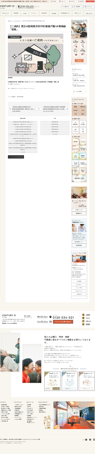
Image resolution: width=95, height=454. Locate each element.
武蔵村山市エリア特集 (6, 410)
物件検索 (48, 388)
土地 (83, 131)
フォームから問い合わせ (63, 321)
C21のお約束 (30, 410)
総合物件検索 (4, 404)
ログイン (88, 318)
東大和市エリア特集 (5, 408)
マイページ (89, 6)
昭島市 (82, 114)
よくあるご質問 (18, 419)
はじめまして (79, 284)
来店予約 (78, 6)
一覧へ (38, 109)
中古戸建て (83, 124)
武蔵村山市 (82, 106)
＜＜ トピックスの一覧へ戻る (16, 157)
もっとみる (22, 152)
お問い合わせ (89, 13)
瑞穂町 (75, 106)
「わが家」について (19, 404)
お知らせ (29, 406)
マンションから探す (5, 413)
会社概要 (79, 281)
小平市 (75, 114)
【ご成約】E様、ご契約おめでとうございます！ (22, 124)
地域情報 (16, 415)
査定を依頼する (42, 412)
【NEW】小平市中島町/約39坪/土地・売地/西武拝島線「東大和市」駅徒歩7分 (22, 144)
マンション (75, 131)
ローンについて (18, 417)
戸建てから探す (4, 412)
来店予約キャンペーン (32, 417)
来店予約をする (30, 419)
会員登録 (54, 13)
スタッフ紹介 (79, 287)
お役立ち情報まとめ (19, 412)
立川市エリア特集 (5, 406)
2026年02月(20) (54, 131)
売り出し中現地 (4, 417)
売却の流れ (41, 406)
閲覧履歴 (88, 324)
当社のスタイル (79, 291)
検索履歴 (81, 1)
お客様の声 (79, 294)
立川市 (82, 110)
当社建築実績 (17, 408)
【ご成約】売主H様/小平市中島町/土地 (23, 126)
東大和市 (75, 110)
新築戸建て (75, 124)
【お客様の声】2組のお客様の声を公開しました (23, 121)
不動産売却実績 (42, 408)
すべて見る (79, 91)
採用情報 (29, 415)
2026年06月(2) (55, 121)
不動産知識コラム (18, 413)
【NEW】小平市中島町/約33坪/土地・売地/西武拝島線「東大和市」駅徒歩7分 (22, 148)
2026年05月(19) (54, 124)
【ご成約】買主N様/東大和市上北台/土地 (22, 140)
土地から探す (4, 415)
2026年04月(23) (54, 126)
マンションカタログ (5, 419)
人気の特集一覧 (4, 421)
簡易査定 (41, 410)
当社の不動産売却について (44, 404)
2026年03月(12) (54, 129)
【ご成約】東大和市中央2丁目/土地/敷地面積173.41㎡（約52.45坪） (22, 135)
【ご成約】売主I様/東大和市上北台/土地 (22, 131)
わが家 (24, 13)
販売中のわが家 (18, 406)
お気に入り (66, 6)
